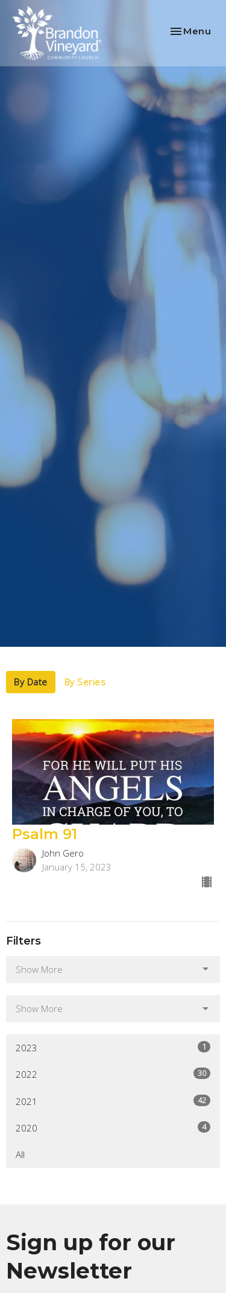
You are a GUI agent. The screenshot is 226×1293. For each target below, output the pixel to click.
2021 (113, 1101)
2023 (113, 1047)
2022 (113, 1074)
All (20, 1154)
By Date (31, 682)
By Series (85, 682)
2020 (113, 1127)
